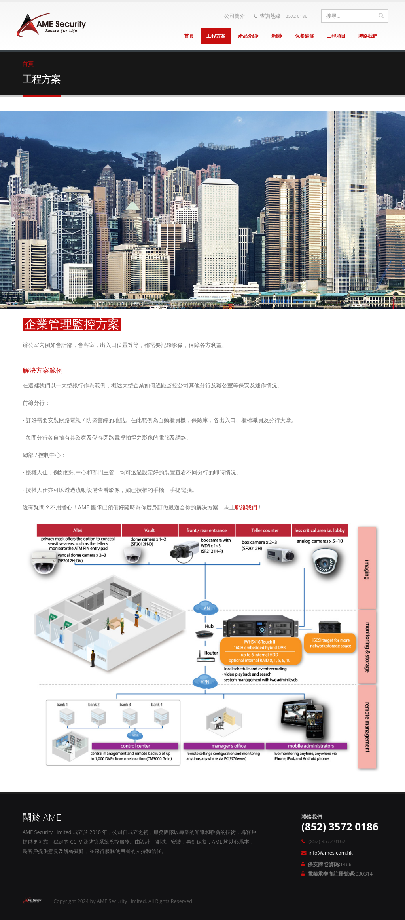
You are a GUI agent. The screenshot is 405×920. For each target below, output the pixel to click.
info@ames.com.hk (330, 853)
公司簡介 (234, 16)
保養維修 (304, 35)
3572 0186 (296, 16)
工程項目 (336, 35)
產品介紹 (248, 35)
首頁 (189, 35)
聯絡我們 (367, 35)
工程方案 (215, 35)
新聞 (276, 35)
